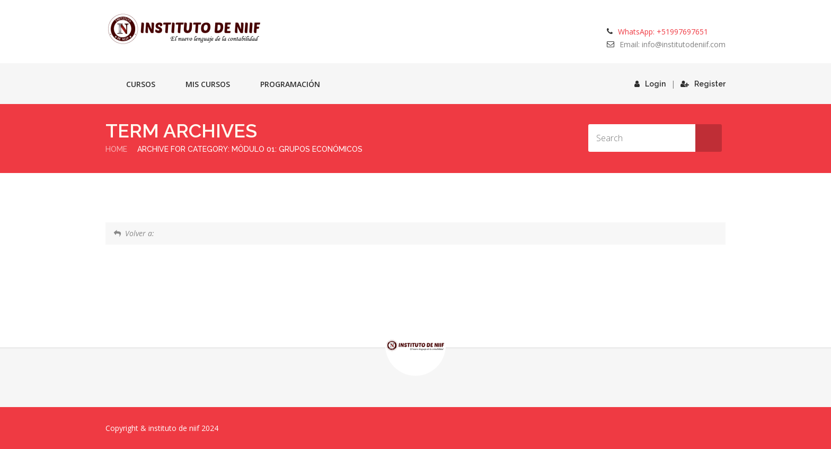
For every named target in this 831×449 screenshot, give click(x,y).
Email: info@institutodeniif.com (673, 44)
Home (116, 149)
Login (650, 84)
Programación (290, 84)
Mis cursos (207, 84)
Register (703, 84)
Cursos (140, 84)
